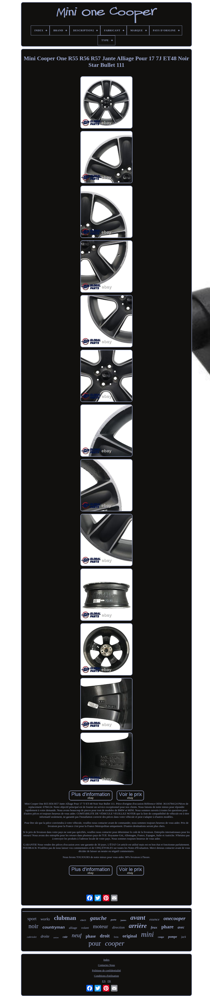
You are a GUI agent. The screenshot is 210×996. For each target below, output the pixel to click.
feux (154, 927)
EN (104, 981)
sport (32, 918)
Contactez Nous (106, 965)
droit (105, 935)
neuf (77, 935)
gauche (98, 918)
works (45, 919)
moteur (100, 926)
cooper (114, 943)
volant (85, 927)
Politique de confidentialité (106, 970)
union (56, 937)
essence (154, 919)
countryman (53, 927)
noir (33, 926)
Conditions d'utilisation (106, 975)
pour (95, 943)
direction (118, 927)
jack (183, 936)
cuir (65, 936)
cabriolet (32, 936)
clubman (65, 918)
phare (167, 926)
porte (113, 919)
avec (181, 927)
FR (109, 981)
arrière (138, 925)
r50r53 (83, 920)
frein (116, 937)
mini (147, 934)
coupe (161, 937)
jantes (123, 920)
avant (137, 917)
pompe (172, 936)
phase (91, 936)
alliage (73, 927)
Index (106, 959)
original (130, 935)
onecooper (174, 918)
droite (45, 936)
